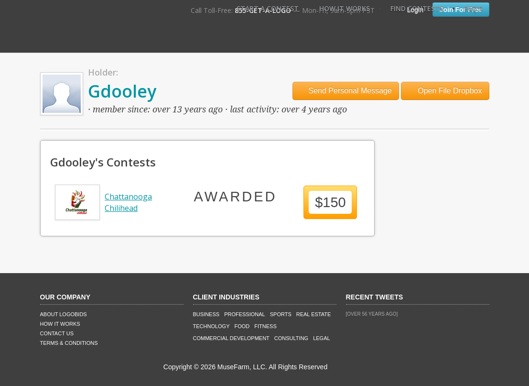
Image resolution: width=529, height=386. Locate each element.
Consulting (291, 338)
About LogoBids (63, 314)
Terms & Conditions (69, 343)
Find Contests (416, 8)
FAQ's (473, 8)
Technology (211, 326)
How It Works (344, 8)
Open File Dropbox (445, 91)
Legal (321, 338)
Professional (244, 314)
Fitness (265, 326)
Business (206, 314)
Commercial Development (231, 338)
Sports (280, 314)
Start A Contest (268, 8)
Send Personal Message (346, 91)
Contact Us (57, 333)
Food (242, 326)
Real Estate (313, 314)
